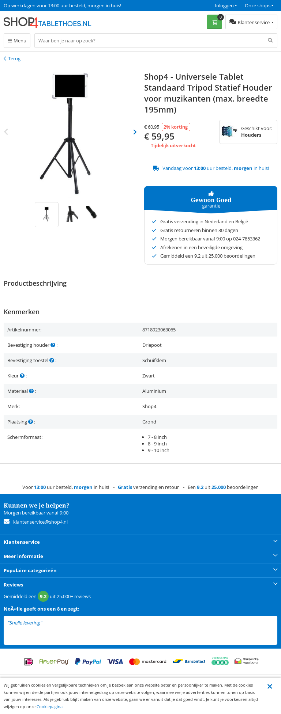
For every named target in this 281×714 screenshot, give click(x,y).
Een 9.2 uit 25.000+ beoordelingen (40, 5)
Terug (14, 58)
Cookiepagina (50, 706)
